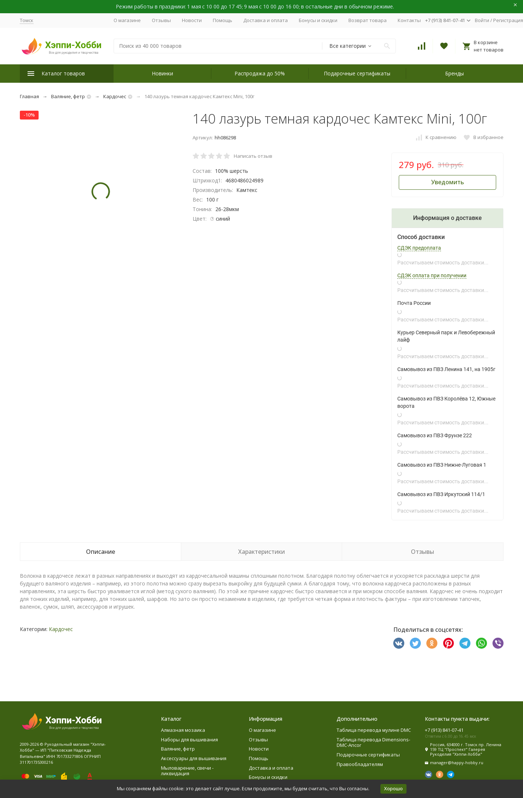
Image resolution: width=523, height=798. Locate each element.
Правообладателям (360, 764)
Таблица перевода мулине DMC (374, 730)
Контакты (409, 20)
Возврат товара (367, 20)
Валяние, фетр (68, 96)
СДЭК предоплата (419, 248)
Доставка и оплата (265, 20)
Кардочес (114, 96)
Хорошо (393, 788)
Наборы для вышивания (189, 739)
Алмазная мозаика (183, 730)
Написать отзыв (253, 156)
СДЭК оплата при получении (431, 275)
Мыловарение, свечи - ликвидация (187, 771)
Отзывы (161, 20)
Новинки (162, 73)
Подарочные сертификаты (357, 73)
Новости (192, 20)
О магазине (127, 20)
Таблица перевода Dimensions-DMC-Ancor (373, 742)
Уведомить (447, 182)
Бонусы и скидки (318, 20)
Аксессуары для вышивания (193, 758)
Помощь (222, 20)
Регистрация (508, 20)
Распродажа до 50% (259, 73)
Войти (482, 20)
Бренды (454, 73)
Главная (29, 96)
